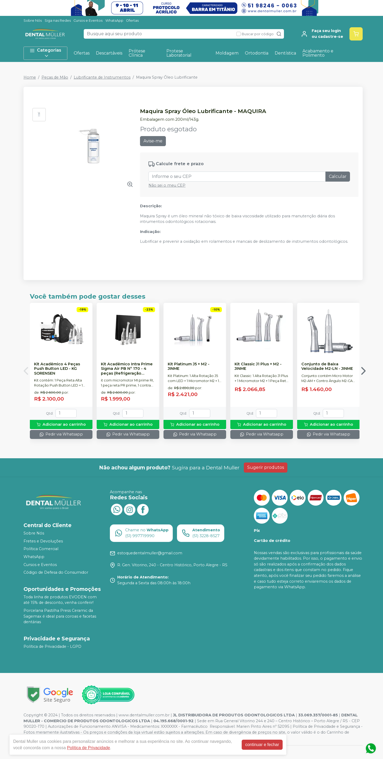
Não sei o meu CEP (166, 185)
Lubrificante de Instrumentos (102, 77)
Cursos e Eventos (87, 21)
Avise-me (152, 140)
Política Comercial (41, 549)
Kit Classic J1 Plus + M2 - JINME (258, 366)
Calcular (338, 176)
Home (30, 77)
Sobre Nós (33, 21)
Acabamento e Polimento (317, 53)
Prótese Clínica (137, 53)
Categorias (45, 53)
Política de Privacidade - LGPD (52, 646)
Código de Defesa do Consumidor (56, 572)
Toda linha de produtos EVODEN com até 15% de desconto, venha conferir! (60, 600)
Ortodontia (256, 53)
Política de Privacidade (88, 747)
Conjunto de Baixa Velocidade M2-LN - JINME (327, 366)
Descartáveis (109, 53)
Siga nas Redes (58, 21)
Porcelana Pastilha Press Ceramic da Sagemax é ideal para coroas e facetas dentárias (60, 616)
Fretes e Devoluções (43, 541)
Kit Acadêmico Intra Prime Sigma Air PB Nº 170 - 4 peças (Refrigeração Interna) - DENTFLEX (127, 369)
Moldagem (227, 53)
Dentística (285, 53)
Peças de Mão (54, 77)
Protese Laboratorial (179, 53)
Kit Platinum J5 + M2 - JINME (188, 366)
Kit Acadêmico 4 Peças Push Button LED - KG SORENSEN (57, 369)
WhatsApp (114, 21)
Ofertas (132, 21)
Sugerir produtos (265, 467)
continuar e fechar (262, 744)
